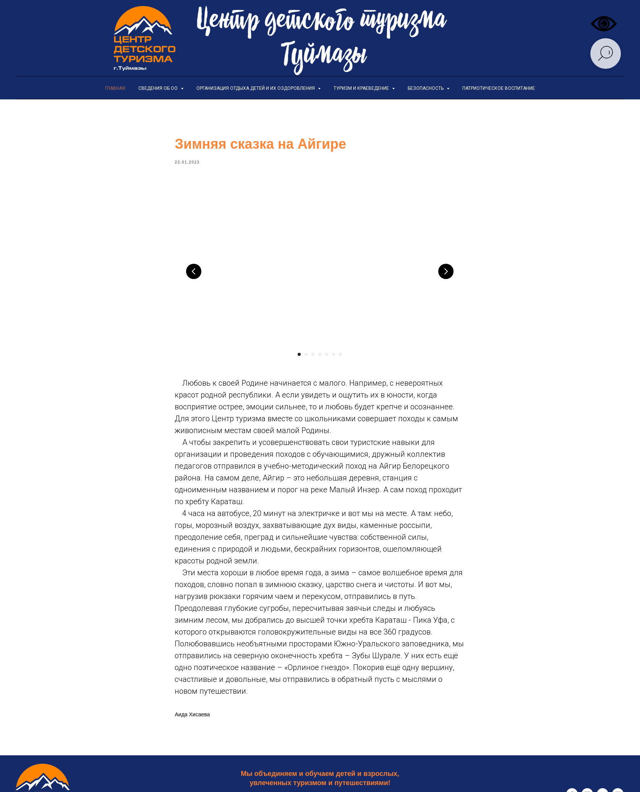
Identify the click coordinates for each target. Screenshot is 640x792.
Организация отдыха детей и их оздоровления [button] (256, 88)
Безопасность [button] (426, 88)
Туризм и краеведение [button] (362, 88)
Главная (115, 88)
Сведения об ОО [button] (158, 88)
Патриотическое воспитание (498, 88)
